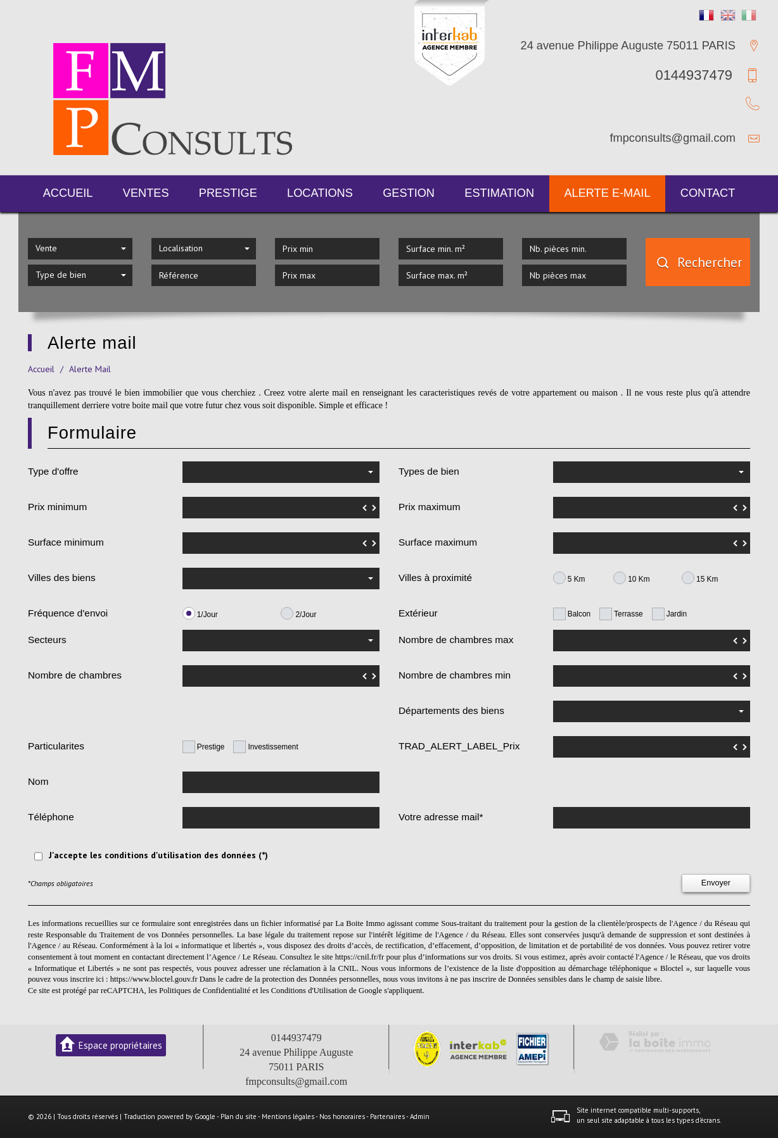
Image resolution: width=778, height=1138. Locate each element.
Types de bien (429, 471)
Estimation (499, 193)
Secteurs (47, 639)
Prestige (228, 193)
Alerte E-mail (607, 193)
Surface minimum (66, 542)
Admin (420, 1116)
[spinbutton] (280, 507)
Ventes (146, 193)
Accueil (68, 193)
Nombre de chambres (75, 675)
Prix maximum (429, 506)
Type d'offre (53, 471)
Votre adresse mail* (441, 816)
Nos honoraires (342, 1116)
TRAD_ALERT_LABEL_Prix (459, 746)
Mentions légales (288, 1116)
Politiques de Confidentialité (204, 990)
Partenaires (387, 1116)
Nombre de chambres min (455, 675)
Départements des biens (451, 710)
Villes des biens (62, 577)
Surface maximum (438, 542)
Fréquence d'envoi (68, 613)
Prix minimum (57, 506)
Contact (708, 193)
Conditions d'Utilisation (309, 990)
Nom (38, 781)
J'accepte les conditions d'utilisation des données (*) (158, 855)
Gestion (409, 193)
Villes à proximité (435, 577)
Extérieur (418, 613)
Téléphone (51, 816)
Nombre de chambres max (456, 639)
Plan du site (238, 1116)
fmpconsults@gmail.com (673, 138)
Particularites (56, 746)
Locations (320, 193)
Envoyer (715, 883)
